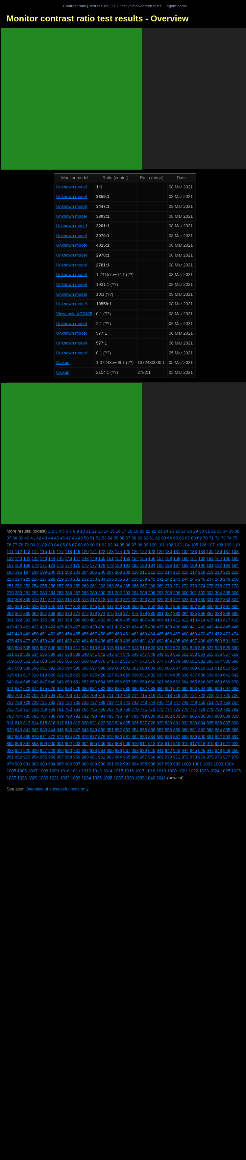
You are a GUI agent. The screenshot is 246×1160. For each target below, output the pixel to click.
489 (127, 640)
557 (227, 654)
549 (160, 654)
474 (235, 633)
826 (135, 722)
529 (227, 647)
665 (193, 681)
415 (210, 620)
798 (135, 716)
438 (168, 626)
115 (43, 551)
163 (210, 558)
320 (118, 599)
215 (177, 572)
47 (68, 538)
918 (202, 743)
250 (235, 579)
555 (210, 654)
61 (151, 538)
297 (160, 592)
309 (27, 599)
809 (227, 716)
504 (18, 647)
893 (227, 736)
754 (235, 702)
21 (147, 531)
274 (202, 585)
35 (231, 531)
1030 (43, 777)
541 (93, 654)
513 (93, 647)
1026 (236, 770)
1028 (22, 777)
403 (110, 620)
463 (143, 633)
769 (127, 709)
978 (235, 757)
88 (80, 544)
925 (27, 750)
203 (77, 572)
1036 (107, 777)
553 (193, 654)
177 (93, 565)
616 (18, 675)
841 (27, 729)
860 (185, 729)
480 (52, 640)
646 (35, 681)
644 (18, 681)
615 (10, 675)
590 (35, 668)
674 (35, 688)
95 (122, 544)
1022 (193, 770)
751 (210, 702)
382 (168, 613)
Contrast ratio (74, 6)
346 (102, 606)
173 (60, 565)
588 (18, 668)
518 (135, 647)
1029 (32, 777)
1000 (186, 763)
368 (52, 613)
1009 (54, 770)
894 (235, 736)
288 (85, 592)
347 (110, 606)
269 (160, 585)
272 (185, 585)
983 (43, 763)
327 (177, 599)
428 (85, 626)
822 (102, 722)
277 (227, 585)
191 (210, 565)
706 (68, 695)
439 (177, 626)
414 (202, 620)
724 (218, 695)
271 (177, 585)
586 (235, 661)
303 (210, 592)
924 (18, 750)
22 (154, 531)
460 (118, 633)
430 (102, 626)
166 (235, 558)
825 (127, 722)
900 (52, 743)
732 (52, 702)
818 (68, 722)
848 (85, 729)
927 (43, 750)
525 (193, 647)
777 (193, 709)
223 (10, 579)
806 (202, 716)
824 (118, 722)
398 (68, 620)
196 (18, 572)
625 (93, 675)
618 (35, 675)
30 (201, 531)
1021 (182, 770)
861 (193, 729)
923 (10, 750)
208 (118, 572)
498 (202, 640)
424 (52, 626)
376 (118, 613)
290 (102, 592)
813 (27, 722)
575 (143, 661)
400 (85, 620)
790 (68, 716)
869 (27, 736)
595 (77, 668)
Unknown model (71, 186)
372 (85, 613)
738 (102, 702)
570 (102, 661)
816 (52, 722)
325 (160, 599)
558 (235, 654)
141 (27, 558)
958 (68, 757)
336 (18, 606)
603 (143, 668)
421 (27, 626)
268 (152, 585)
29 (195, 531)
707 (77, 695)
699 (10, 695)
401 (93, 620)
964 (118, 757)
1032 (65, 777)
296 (152, 592)
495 (177, 640)
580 (185, 661)
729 (27, 702)
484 (85, 640)
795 (110, 716)
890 (202, 736)
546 (135, 654)
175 (77, 565)
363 (10, 613)
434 (135, 626)
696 (218, 688)
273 (193, 585)
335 (10, 606)
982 (35, 763)
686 (135, 688)
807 (210, 716)
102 (169, 544)
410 (168, 620)
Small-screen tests (145, 6)
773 (160, 709)
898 (35, 743)
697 (227, 688)
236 (118, 579)
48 (74, 538)
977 (227, 757)
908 (118, 743)
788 (52, 716)
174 (68, 565)
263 (110, 585)
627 (110, 675)
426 (68, 626)
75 (235, 538)
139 (10, 558)
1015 (118, 770)
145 (60, 558)
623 (77, 675)
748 (185, 702)
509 (60, 647)
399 (77, 620)
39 (20, 538)
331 (210, 599)
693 (193, 688)
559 (10, 661)
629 (127, 675)
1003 (218, 763)
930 (68, 750)
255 (43, 585)
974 (202, 757)
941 (160, 750)
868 (18, 736)
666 (202, 681)
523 (177, 647)
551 (177, 654)
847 (77, 729)
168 (18, 565)
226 (35, 579)
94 (116, 544)
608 (185, 668)
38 (14, 538)
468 (185, 633)
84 (56, 544)
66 (181, 538)
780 (218, 709)
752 (218, 702)
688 (152, 688)
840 (18, 729)
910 (135, 743)
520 (152, 647)
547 (143, 654)
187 (177, 565)
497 (193, 640)
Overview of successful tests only (57, 789)
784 (18, 716)
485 (93, 640)
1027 (11, 777)
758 (35, 709)
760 (52, 709)
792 (85, 716)
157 (160, 558)
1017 (140, 770)
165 (227, 558)
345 (93, 606)
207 (110, 572)
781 (227, 709)
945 (193, 750)
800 (152, 716)
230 (68, 579)
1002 (207, 763)
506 (35, 647)
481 (60, 640)
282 (35, 592)
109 (228, 544)
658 (135, 681)
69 (199, 538)
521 (160, 647)
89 (86, 544)
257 (60, 585)
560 (18, 661)
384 (185, 613)
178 (102, 565)
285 (60, 592)
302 (202, 592)
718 (168, 695)
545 (127, 654)
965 (127, 757)
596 (85, 668)
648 (52, 681)
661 (160, 681)
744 (152, 702)
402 (102, 620)
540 (85, 654)
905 (93, 743)
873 (60, 736)
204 (85, 572)
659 (143, 681)
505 (27, 647)
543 (110, 654)
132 (185, 551)
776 (185, 709)
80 (32, 544)
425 (60, 626)
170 (35, 565)
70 (205, 538)
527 (210, 647)
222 (235, 572)
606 (168, 668)
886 (168, 736)
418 (235, 620)
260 (85, 585)
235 (110, 579)
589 (27, 668)
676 (52, 688)
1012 (86, 770)
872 (52, 736)
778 (202, 709)
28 (189, 531)
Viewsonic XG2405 (74, 313)
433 (127, 626)
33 (219, 531)
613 (227, 668)
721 (193, 695)
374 (102, 613)
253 (27, 585)
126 (135, 551)
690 (168, 688)
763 (77, 709)
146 (68, 558)
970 (168, 757)
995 (143, 763)
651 (77, 681)
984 (52, 763)
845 (60, 729)
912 (152, 743)
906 (102, 743)
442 (202, 626)
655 (110, 681)
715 (143, 695)
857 (160, 729)
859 (177, 729)
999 (177, 763)
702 (35, 695)
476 (18, 640)
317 (93, 599)
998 (168, 763)
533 (27, 654)
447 (10, 633)
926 (35, 750)
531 (10, 654)
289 (93, 592)
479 (43, 640)
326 (168, 599)
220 (218, 572)
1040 (150, 777)
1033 (75, 777)
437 (160, 626)
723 (210, 695)
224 (18, 579)
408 (152, 620)
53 (104, 538)
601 (127, 668)
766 (102, 709)
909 (127, 743)
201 (60, 572)
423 (43, 626)
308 (18, 599)
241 (160, 579)
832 (185, 722)
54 (110, 538)
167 (10, 565)
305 (227, 592)
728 (18, 702)
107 (211, 544)
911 (143, 743)
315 (77, 599)
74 (229, 538)
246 (202, 579)
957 (60, 757)
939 (143, 750)
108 (219, 544)
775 (177, 709)
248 (218, 579)
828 (152, 722)
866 (235, 729)
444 (218, 626)
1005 (11, 770)
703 (43, 695)
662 (168, 681)
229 (60, 579)
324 (152, 599)
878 (102, 736)
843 (43, 729)
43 (44, 538)
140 (18, 558)
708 (85, 695)
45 (56, 538)
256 (52, 585)
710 (102, 695)
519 (143, 647)
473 (227, 633)
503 (10, 647)
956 (52, 757)
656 (118, 681)
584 (218, 661)
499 (210, 640)
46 (62, 538)
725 (227, 695)
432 (118, 626)
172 (52, 565)
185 (160, 565)
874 (68, 736)
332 (218, 599)
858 (168, 729)
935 (110, 750)
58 (134, 538)
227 (43, 579)
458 (102, 633)
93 (110, 544)
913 (160, 743)
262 (102, 585)
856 (152, 729)
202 (68, 572)
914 (168, 743)
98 (139, 544)
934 (102, 750)
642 (235, 675)
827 (143, 722)
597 (93, 668)
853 (127, 729)
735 (77, 702)
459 (110, 633)
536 (52, 654)
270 (168, 585)
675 (43, 688)
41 (32, 538)
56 (122, 538)
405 (127, 620)
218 (202, 572)
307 (10, 599)
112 (18, 551)
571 (110, 661)
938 (135, 750)
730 (35, 702)
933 (93, 750)
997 (160, 763)
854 (135, 729)
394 (35, 620)
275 (210, 585)
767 (110, 709)
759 (43, 709)
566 (68, 661)
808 (218, 716)
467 (177, 633)
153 (127, 558)
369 (60, 613)
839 (10, 729)
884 (152, 736)
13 (100, 531)
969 (160, 757)
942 (168, 750)
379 (143, 613)
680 (85, 688)
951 (10, 757)
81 (38, 544)
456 (85, 633)
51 (92, 538)
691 (177, 688)
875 (77, 736)
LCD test (119, 6)
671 (10, 688)
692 (185, 688)
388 (218, 613)
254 (35, 585)
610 (202, 668)
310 (35, 599)
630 (135, 675)
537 (60, 654)
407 (143, 620)
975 (210, 757)
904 (85, 743)
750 (202, 702)
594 (68, 668)
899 (43, 743)
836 (218, 722)
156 (152, 558)
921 (227, 743)
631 (143, 675)
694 (202, 688)
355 (177, 606)
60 (145, 538)
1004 (229, 763)
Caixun (62, 362)
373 (93, 613)
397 (60, 620)
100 (153, 544)
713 (127, 695)
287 (77, 592)
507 (43, 647)
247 (210, 579)
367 (43, 613)
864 (218, 729)
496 (185, 640)
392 (18, 620)
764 (85, 709)
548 (152, 654)
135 (210, 551)
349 (127, 606)
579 (177, 661)
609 (193, 668)
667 (210, 681)
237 (127, 579)
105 (194, 544)
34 (225, 531)
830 (168, 722)
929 (60, 750)
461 (127, 633)
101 (161, 544)
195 (10, 572)
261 (93, 585)
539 (77, 654)
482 (68, 640)
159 (177, 558)
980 (18, 763)
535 (43, 654)
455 (77, 633)
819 (77, 722)
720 (185, 695)
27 (183, 531)
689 (160, 688)
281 (27, 592)
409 (160, 620)
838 (235, 722)
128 (152, 551)
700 (18, 695)
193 (227, 565)
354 (168, 606)
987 (77, 763)
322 (135, 599)
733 (60, 702)
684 (118, 688)
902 (68, 743)
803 (177, 716)
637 (193, 675)
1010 (65, 770)
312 (52, 599)
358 (202, 606)
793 (93, 716)
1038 (129, 777)
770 (135, 709)
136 (218, 551)
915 (177, 743)
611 (210, 668)
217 (193, 572)
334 (235, 599)
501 (227, 640)
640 (218, 675)
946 (202, 750)
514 (102, 647)
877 (93, 736)
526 (202, 647)
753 (227, 702)
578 (168, 661)
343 (77, 606)
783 (10, 716)
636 (185, 675)
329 (193, 599)
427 (77, 626)
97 (134, 544)
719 (177, 695)
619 (43, 675)
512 (85, 647)
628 (118, 675)
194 (235, 565)
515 (110, 647)
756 (18, 709)
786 (35, 716)
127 (143, 551)
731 (43, 702)
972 (185, 757)
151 (110, 558)
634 (168, 675)
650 (68, 681)
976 (218, 757)
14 (106, 531)
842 (35, 729)
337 (27, 606)
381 (160, 613)
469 (193, 633)
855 (143, 729)
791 (77, 716)
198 (35, 572)
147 (77, 558)
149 (93, 558)
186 (168, 565)
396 (52, 620)
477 (27, 640)
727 (10, 702)
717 (160, 695)
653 (93, 681)
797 (127, 716)
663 (177, 681)
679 (77, 688)
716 (152, 695)
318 (102, 599)
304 (218, 592)
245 (193, 579)
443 (210, 626)
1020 (172, 770)
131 (177, 551)
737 (93, 702)
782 (235, 709)
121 (93, 551)
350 (135, 606)
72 (217, 538)
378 (135, 613)
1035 (97, 777)
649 (60, 681)
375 (110, 613)
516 (118, 647)
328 (185, 599)
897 (27, 743)
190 (202, 565)
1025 (225, 770)
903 (77, 743)
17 (124, 531)
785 (27, 716)
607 (177, 668)
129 (160, 551)
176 (85, 565)
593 (60, 668)
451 (43, 633)
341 (60, 606)
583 (210, 661)
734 (68, 702)
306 (235, 592)
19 (136, 531)
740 (118, 702)
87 (74, 544)
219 (210, 572)
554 (202, 654)
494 (168, 640)
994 (135, 763)
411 (177, 620)
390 (235, 613)
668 (218, 681)
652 (85, 681)
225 (27, 579)
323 (143, 599)
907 (110, 743)
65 (175, 538)
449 (27, 633)
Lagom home (175, 6)
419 (10, 626)
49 (80, 538)
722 (202, 695)
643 (10, 681)
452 (52, 633)
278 (235, 585)
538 (68, 654)
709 (93, 695)
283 (43, 592)
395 (43, 620)
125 (127, 551)
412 (185, 620)
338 (35, 606)
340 (52, 606)
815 (43, 722)
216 (185, 572)
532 (18, 654)
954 (35, 757)
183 (143, 565)
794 (102, 716)
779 (210, 709)
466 (168, 633)
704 (52, 695)
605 (160, 668)
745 (160, 702)
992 (118, 763)
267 (143, 585)
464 (152, 633)
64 (169, 538)
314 (68, 599)
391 (10, 620)
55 (116, 538)
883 (143, 736)
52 (98, 538)
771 (143, 709)
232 (85, 579)
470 (202, 633)
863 (210, 729)
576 (152, 661)
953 (27, 757)
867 (10, 736)
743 (143, 702)
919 (210, 743)
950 (235, 750)
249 (227, 579)
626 (102, 675)
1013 (97, 770)
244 (185, 579)
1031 (54, 777)
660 (152, 681)
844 (52, 729)
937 (127, 750)
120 (85, 551)
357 (193, 606)
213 (160, 572)
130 (168, 551)
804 (185, 716)
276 (218, 585)
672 (18, 688)
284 (52, 592)
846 (68, 729)
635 (177, 675)
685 (127, 688)
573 (127, 661)
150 (102, 558)
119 (77, 551)
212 (152, 572)
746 (168, 702)
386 (202, 613)
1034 (86, 777)
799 (143, 716)
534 (35, 654)
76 (9, 544)
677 (60, 688)
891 (210, 736)
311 (43, 599)
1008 (43, 770)
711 (110, 695)
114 (35, 551)
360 (218, 606)
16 (118, 531)
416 (218, 620)
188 (185, 565)
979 (10, 763)
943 (177, 750)
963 (110, 757)
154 (135, 558)
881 (127, 736)
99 (145, 544)
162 (202, 558)
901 (60, 743)
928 (52, 750)
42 (38, 538)
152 (118, 558)
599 (110, 668)
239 (143, 579)
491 (143, 640)
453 (60, 633)
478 (35, 640)
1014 (107, 770)
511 (77, 647)
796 (118, 716)
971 (177, 757)
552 (185, 654)
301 (193, 592)
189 (193, 565)
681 (93, 688)
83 (50, 544)
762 (68, 709)
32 (213, 531)
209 (127, 572)
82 (44, 544)
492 (152, 640)
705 (60, 695)
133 (193, 551)
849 (93, 729)
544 (118, 654)
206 (102, 572)
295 (143, 592)
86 (68, 544)
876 (85, 736)
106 (203, 544)
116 (52, 551)
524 (185, 647)
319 (110, 599)
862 (202, 729)
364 (18, 613)
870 (35, 736)
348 (118, 606)
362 (235, 606)
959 (77, 757)
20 (141, 531)
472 (218, 633)
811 (10, 722)
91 (98, 544)
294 (135, 592)
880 (118, 736)
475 (10, 640)
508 (52, 647)
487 (110, 640)
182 (135, 565)
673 (27, 688)
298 (168, 592)
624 (85, 675)
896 (18, 743)
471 (210, 633)
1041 (161, 777)
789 (60, 716)
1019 (161, 770)
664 (185, 681)
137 (227, 551)
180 (118, 565)
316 (85, 599)
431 (110, 626)
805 (193, 716)
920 (218, 743)
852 (118, 729)
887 (177, 736)
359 (210, 606)
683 (110, 688)
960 (85, 757)
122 (102, 551)
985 (60, 763)
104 (186, 544)
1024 (214, 770)
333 (227, 599)
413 (193, 620)
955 (43, 757)
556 (218, 654)
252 (18, 585)
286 (68, 592)
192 (218, 565)
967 (143, 757)
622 (68, 675)
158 (168, 558)
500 (218, 640)
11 (88, 531)
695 (210, 688)
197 (27, 572)
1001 (197, 763)
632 (152, 675)
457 (93, 633)
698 (235, 688)
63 (163, 538)
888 (185, 736)
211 (143, 572)
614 (235, 668)
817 (60, 722)
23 (160, 531)
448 (18, 633)
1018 (150, 770)
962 (102, 757)
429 (93, 626)
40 (26, 538)
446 (235, 626)
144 (52, 558)
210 (135, 572)
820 (85, 722)
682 (102, 688)
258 (68, 585)
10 (82, 531)
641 (227, 675)
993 (127, 763)
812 (18, 722)
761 (60, 709)
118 (68, 551)
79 (26, 544)
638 (202, 675)
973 (193, 757)
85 (62, 544)
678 (68, 688)
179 (110, 565)
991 (110, 763)
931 (77, 750)
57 (128, 538)
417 (227, 620)
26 (177, 531)
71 (211, 538)
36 (237, 531)
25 (171, 531)
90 (92, 544)
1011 (75, 770)
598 (102, 668)
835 (210, 722)
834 (202, 722)
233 (93, 579)
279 (10, 592)
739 (110, 702)
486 (102, 640)
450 (35, 633)
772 (152, 709)
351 (143, 606)
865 (227, 729)
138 (235, 551)
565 (60, 661)
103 (178, 544)
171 (43, 565)
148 (85, 558)
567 (77, 661)
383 (177, 613)
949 (227, 750)
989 (93, 763)
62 (157, 538)
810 (235, 716)
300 (185, 592)
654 (102, 681)
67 (187, 538)
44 (50, 538)
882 (135, 736)
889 (193, 736)
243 (177, 579)
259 (77, 585)
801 (160, 716)
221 (227, 572)
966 (135, 757)
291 (110, 592)
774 (168, 709)
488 (118, 640)
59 (139, 538)
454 (68, 633)
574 (135, 661)
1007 (32, 770)
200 (52, 572)
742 (135, 702)
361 (227, 606)
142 (35, 558)
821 (93, 722)
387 (210, 613)
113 (27, 551)
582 (202, 661)
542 (102, 654)
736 (85, 702)
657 (127, 681)
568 (85, 661)
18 (130, 531)
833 (193, 722)
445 (227, 626)
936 (118, 750)
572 (118, 661)
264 (118, 585)
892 (218, 736)
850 (102, 729)
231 (77, 579)
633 (160, 675)
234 (102, 579)
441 (193, 626)
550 (168, 654)
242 (168, 579)
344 (85, 606)
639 (210, 675)
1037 (118, 777)
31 (207, 531)
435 (143, 626)
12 (94, 531)
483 (77, 640)
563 (43, 661)
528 (218, 647)
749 (193, 702)
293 (127, 592)
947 (210, 750)
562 (35, 661)
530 (235, 647)
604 (152, 668)
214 (168, 572)
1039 (140, 777)
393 (27, 620)
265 (127, 585)
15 (112, 531)
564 (52, 661)
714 (135, 695)
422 (35, 626)
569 (93, 661)
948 (218, 750)
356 (185, 606)
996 (152, 763)
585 (227, 661)
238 (135, 579)
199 (43, 572)
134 (202, 551)
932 (85, 750)
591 (43, 668)
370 (68, 613)
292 (118, 592)
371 (77, 613)
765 (93, 709)
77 (14, 544)
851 (110, 729)
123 (110, 551)
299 (177, 592)
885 (160, 736)
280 (18, 592)
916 (185, 743)
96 (128, 544)
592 (52, 668)
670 (235, 681)
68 (193, 538)
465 (160, 633)
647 (43, 681)
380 (152, 613)
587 (10, 668)
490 (135, 640)
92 (104, 544)
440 (185, 626)
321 (127, 599)
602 (135, 668)
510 (68, 647)
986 (68, 763)
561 (27, 661)
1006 (22, 770)
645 (27, 681)
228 (52, 579)
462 (135, 633)
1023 (204, 770)
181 (127, 565)
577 (160, 661)
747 (177, 702)
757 (27, 709)
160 (185, 558)
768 (118, 709)
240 (152, 579)
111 (10, 551)
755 (10, 709)
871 (43, 736)
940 (152, 750)
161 (193, 558)
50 (86, 538)
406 (135, 620)
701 (27, 695)
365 (27, 613)
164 (218, 558)
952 (18, 757)
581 (193, 661)
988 (85, 763)
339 (43, 606)
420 (18, 626)
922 (235, 743)
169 (27, 565)
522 (168, 647)
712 (118, 695)
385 (193, 613)
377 (127, 613)
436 (152, 626)
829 (160, 722)
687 (143, 688)
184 (152, 565)
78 (20, 544)
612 (218, 668)
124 (118, 551)
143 (43, 558)
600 (118, 668)
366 (35, 613)
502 (235, 640)
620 (52, 675)
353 (160, 606)
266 (135, 585)
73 (223, 538)
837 (227, 722)
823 (110, 722)
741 (127, 702)
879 (110, 736)
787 (43, 716)
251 (10, 585)
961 (93, 757)
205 (93, 572)
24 (165, 531)
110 (236, 544)
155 (143, 558)
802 (168, 716)
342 (68, 606)
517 (127, 647)
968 (152, 757)
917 (193, 743)
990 (102, 763)
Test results (99, 6)
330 (202, 599)
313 (60, 599)
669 (227, 681)
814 (35, 722)
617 (27, 675)
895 (10, 743)
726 (235, 695)
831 (177, 722)
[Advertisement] (71, 99)
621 (60, 675)
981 (27, 763)
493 (160, 640)
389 (227, 613)
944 (185, 750)
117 (60, 551)
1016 (129, 770)
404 (118, 620)
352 (152, 606)
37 (9, 538)
